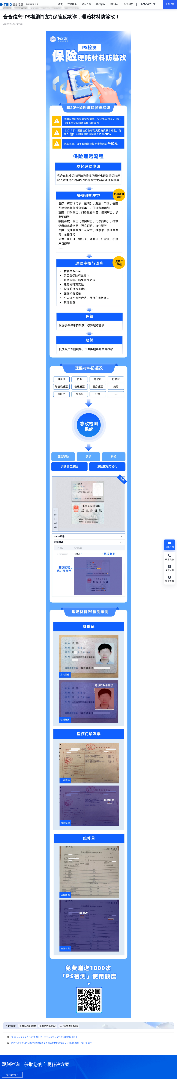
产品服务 (72, 4)
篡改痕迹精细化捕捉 (28, 1026)
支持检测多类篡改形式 (69, 1026)
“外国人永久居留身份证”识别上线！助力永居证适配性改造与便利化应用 (44, 1037)
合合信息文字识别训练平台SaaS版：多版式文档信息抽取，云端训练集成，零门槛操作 (51, 1043)
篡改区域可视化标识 (48, 1026)
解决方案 (86, 4)
